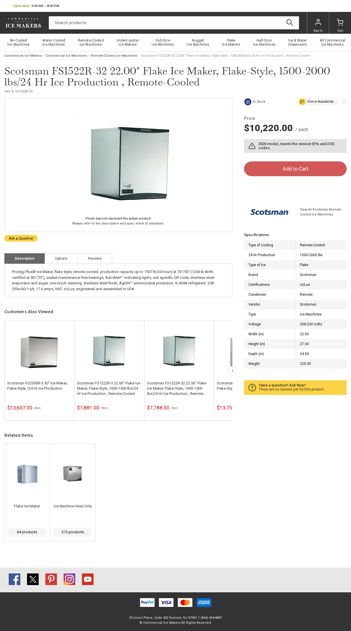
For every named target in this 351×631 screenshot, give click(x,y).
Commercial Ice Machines (66, 56)
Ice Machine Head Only (73, 506)
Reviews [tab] (95, 258)
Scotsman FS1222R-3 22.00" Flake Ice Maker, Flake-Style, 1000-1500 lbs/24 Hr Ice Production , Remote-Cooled (108, 388)
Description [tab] (24, 258)
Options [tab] (61, 258)
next (232, 370)
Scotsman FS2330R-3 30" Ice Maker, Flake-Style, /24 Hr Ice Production (37, 386)
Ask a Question (21, 238)
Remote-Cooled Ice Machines (114, 56)
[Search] (174, 22)
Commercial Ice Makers (23, 56)
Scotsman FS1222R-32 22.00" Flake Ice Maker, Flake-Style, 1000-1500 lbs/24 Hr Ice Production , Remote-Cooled (176, 388)
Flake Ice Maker (27, 506)
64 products (27, 532)
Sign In (318, 25)
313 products (73, 532)
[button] (36, 6)
